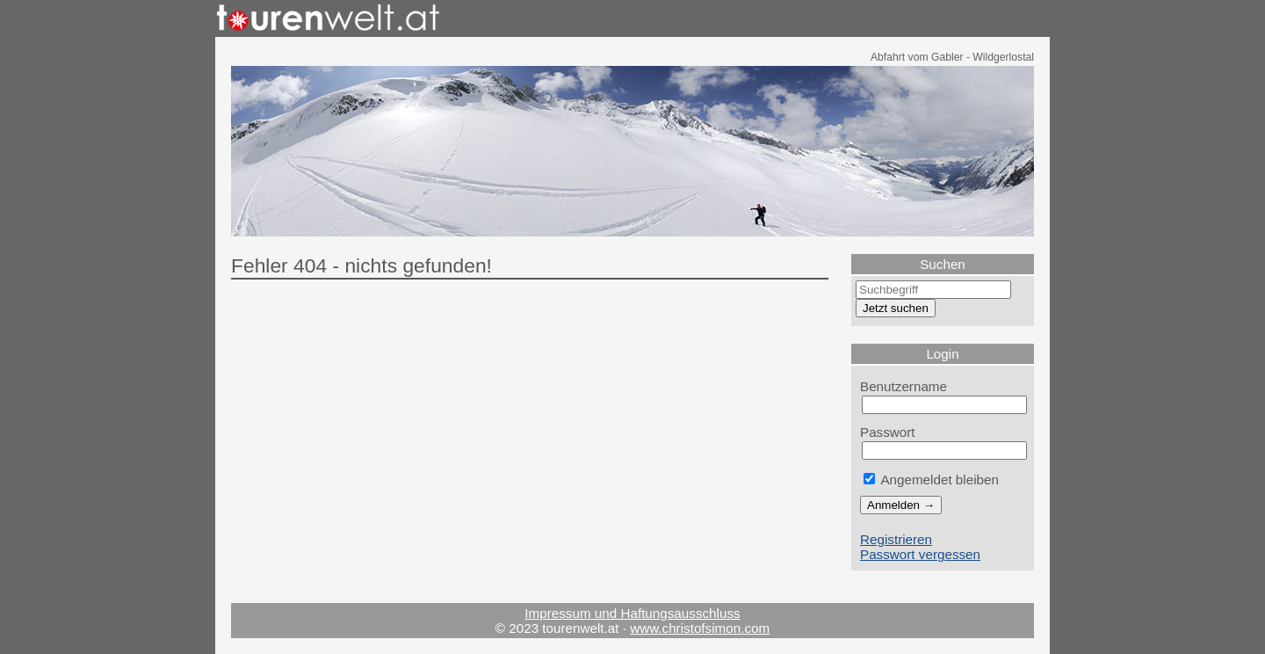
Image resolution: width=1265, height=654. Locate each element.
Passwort (887, 432)
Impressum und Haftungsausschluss (632, 613)
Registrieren (896, 539)
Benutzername (903, 386)
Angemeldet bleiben (931, 479)
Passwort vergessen (920, 554)
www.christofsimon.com (700, 628)
